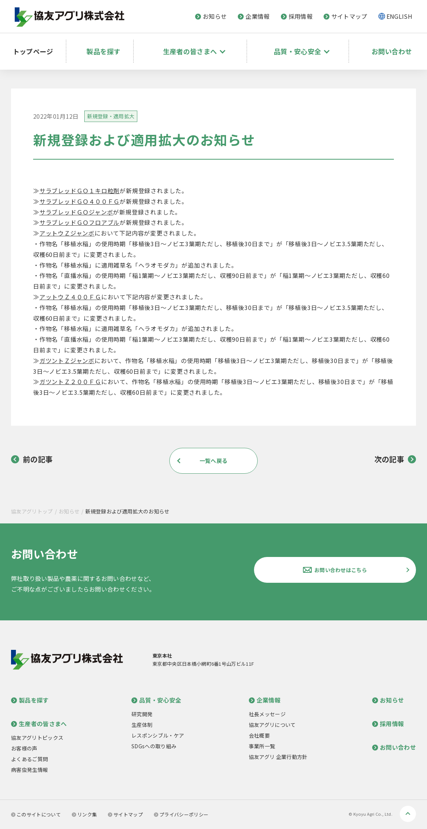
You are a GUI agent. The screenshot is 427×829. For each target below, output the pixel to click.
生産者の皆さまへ (39, 723)
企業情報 (253, 16)
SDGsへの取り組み (153, 746)
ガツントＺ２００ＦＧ (70, 381)
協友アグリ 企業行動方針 (278, 756)
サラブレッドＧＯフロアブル (79, 222)
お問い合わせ (390, 46)
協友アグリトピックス (37, 737)
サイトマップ (345, 16)
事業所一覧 (262, 746)
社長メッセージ (267, 714)
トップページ (37, 46)
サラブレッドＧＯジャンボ (76, 212)
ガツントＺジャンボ (67, 360)
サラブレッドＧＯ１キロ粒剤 (79, 190)
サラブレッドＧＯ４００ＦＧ (79, 201)
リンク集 (84, 814)
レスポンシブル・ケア (157, 735)
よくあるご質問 (29, 759)
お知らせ (211, 16)
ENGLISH (399, 16)
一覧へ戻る (213, 460)
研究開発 (141, 714)
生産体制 (141, 724)
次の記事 (395, 459)
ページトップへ (408, 814)
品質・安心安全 (156, 700)
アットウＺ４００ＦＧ (70, 296)
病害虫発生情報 (29, 769)
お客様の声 (24, 748)
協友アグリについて (272, 724)
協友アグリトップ (32, 511)
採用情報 (297, 16)
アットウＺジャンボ (67, 233)
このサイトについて (36, 814)
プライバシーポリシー (181, 814)
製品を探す (106, 46)
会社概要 (259, 735)
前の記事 (32, 459)
